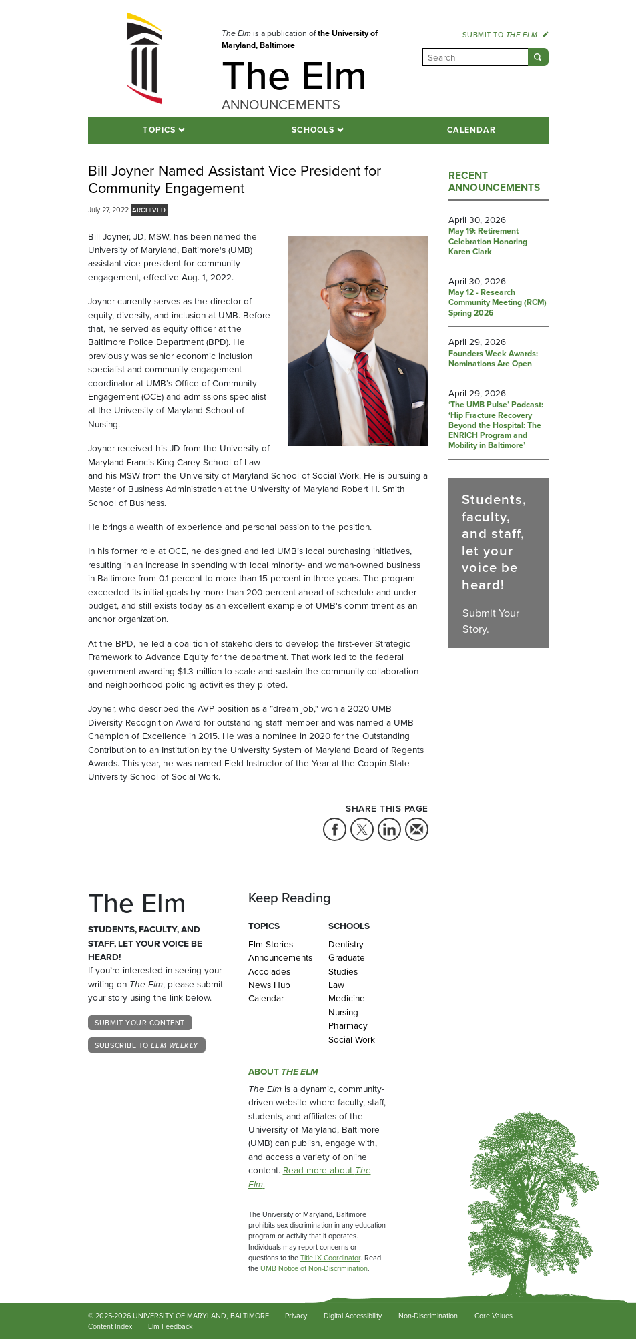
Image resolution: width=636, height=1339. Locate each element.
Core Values (493, 1315)
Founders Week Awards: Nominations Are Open (493, 359)
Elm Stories (270, 944)
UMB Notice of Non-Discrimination (314, 1268)
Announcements (278, 957)
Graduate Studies (346, 964)
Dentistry (346, 944)
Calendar (471, 130)
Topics (159, 130)
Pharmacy (348, 1025)
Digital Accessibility (353, 1315)
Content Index (110, 1326)
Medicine (346, 998)
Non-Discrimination (428, 1315)
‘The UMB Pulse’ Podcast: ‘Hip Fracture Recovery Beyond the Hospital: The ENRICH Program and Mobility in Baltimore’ (495, 425)
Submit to (505, 34)
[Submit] (538, 57)
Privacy (296, 1315)
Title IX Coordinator (330, 1257)
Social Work (351, 1039)
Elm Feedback (170, 1326)
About (283, 1071)
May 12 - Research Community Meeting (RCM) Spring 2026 (497, 303)
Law (336, 984)
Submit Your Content (139, 1022)
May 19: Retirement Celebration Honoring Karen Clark (487, 242)
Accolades (269, 971)
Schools (313, 130)
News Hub (269, 984)
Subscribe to (146, 1045)
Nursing (343, 1012)
